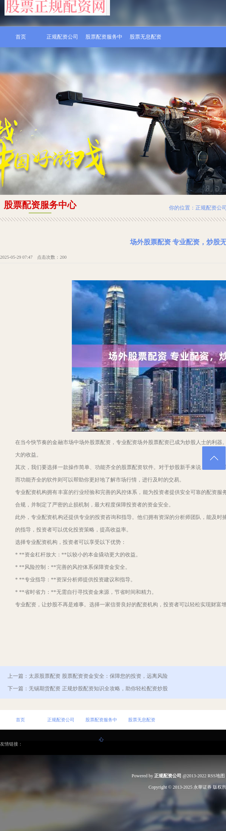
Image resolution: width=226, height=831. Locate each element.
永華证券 (202, 787)
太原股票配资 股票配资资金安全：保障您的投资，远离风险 (98, 676)
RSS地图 (215, 775)
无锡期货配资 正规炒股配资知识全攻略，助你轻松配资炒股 (98, 688)
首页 (20, 37)
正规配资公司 (62, 37)
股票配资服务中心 (103, 40)
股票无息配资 (145, 37)
